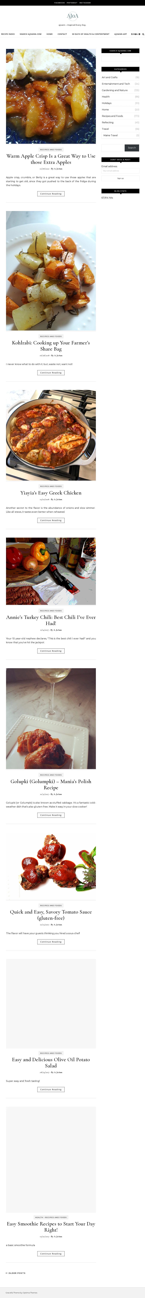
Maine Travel (110, 135)
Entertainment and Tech (116, 84)
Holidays (106, 103)
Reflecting (108, 122)
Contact (62, 34)
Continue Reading (51, 193)
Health (39, 1217)
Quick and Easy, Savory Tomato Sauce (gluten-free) (51, 915)
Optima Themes (30, 1293)
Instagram (85, 3)
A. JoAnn (58, 168)
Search (132, 147)
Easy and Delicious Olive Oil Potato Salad (51, 1062)
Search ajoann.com (31, 34)
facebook (59, 3)
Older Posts (16, 1273)
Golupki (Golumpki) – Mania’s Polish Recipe (51, 784)
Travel (105, 129)
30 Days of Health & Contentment (90, 34)
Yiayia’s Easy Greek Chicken (51, 493)
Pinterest (72, 3)
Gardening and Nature (115, 90)
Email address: (109, 166)
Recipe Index (8, 34)
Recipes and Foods (51, 150)
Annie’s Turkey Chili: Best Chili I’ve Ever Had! (51, 620)
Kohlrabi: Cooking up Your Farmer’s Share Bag (51, 345)
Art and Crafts (109, 77)
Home (50, 34)
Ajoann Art (120, 34)
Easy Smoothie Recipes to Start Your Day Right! (51, 1227)
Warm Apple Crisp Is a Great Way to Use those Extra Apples (51, 159)
